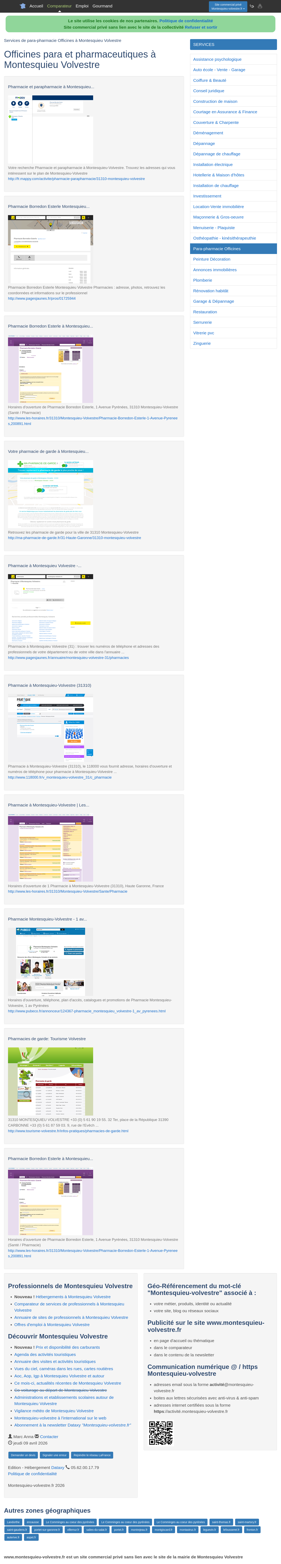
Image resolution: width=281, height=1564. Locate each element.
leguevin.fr (209, 1529)
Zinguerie (202, 343)
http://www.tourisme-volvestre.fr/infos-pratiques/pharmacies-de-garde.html (68, 1131)
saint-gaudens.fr (17, 1529)
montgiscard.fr (163, 1529)
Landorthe (13, 1522)
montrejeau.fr (139, 1529)
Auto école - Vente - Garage (219, 69)
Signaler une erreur (54, 1455)
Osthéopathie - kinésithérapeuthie (224, 238)
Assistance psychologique (217, 59)
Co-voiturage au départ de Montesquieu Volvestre (60, 1390)
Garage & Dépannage (213, 301)
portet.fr (119, 1529)
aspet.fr (31, 1537)
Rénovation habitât (210, 290)
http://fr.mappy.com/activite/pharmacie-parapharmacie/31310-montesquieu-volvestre (76, 179)
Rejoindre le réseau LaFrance (92, 1455)
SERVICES (204, 44)
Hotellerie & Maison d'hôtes (218, 175)
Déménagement (208, 133)
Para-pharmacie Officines (217, 248)
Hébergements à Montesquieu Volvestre (73, 1296)
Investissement (207, 196)
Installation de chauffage (216, 185)
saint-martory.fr (247, 1522)
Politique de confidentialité (186, 20)
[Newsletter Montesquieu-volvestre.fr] (252, 6)
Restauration (205, 312)
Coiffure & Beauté (209, 80)
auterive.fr (13, 1537)
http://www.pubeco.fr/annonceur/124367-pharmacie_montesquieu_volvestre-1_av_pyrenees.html (87, 1011)
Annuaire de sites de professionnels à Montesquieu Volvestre (71, 1317)
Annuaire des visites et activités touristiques (55, 1361)
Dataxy (57, 1467)
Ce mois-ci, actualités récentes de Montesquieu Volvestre (67, 1383)
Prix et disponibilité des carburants (68, 1347)
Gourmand (102, 6)
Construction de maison (215, 101)
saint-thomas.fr (221, 1522)
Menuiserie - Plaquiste (214, 227)
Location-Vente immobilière (218, 206)
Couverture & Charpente (216, 122)
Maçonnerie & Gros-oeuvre (218, 217)
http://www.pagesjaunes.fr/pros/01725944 (42, 298)
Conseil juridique (208, 90)
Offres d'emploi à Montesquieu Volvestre (52, 1324)
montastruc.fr (188, 1529)
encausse (33, 1522)
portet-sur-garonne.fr (47, 1529)
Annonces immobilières (215, 269)
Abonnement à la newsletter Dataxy (72, 1425)
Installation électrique (213, 164)
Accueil (36, 6)
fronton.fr (252, 1529)
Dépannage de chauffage (217, 154)
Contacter (49, 1436)
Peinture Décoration (212, 259)
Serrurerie (202, 322)
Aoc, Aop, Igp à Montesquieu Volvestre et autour (59, 1376)
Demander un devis (23, 1455)
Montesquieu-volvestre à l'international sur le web (60, 1418)
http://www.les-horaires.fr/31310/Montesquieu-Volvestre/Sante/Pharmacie (67, 891)
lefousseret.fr (231, 1529)
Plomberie (202, 280)
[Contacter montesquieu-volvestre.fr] (260, 6)
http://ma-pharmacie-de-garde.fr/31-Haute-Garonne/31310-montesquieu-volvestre (74, 538)
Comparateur (59, 6)
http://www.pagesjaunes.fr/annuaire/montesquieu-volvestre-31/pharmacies (68, 658)
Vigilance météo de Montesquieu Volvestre (54, 1410)
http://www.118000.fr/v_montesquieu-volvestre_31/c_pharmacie (60, 777)
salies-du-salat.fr (96, 1529)
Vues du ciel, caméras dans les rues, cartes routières (63, 1368)
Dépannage (204, 143)
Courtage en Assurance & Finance (225, 111)
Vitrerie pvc (203, 333)
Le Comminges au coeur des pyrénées (70, 1522)
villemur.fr (73, 1529)
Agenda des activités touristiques (45, 1354)
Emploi (82, 6)
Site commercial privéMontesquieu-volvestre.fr (228, 6)
